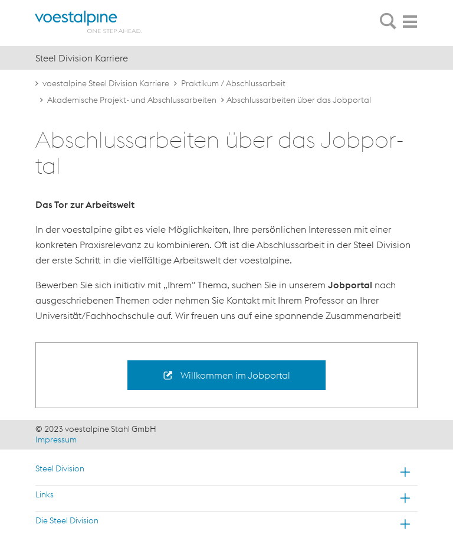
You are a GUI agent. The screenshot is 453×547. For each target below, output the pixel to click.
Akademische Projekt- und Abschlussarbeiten (131, 100)
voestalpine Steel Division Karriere (105, 83)
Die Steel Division (67, 520)
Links (44, 494)
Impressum (56, 439)
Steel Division (59, 468)
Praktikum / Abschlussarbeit (233, 83)
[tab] (388, 22)
